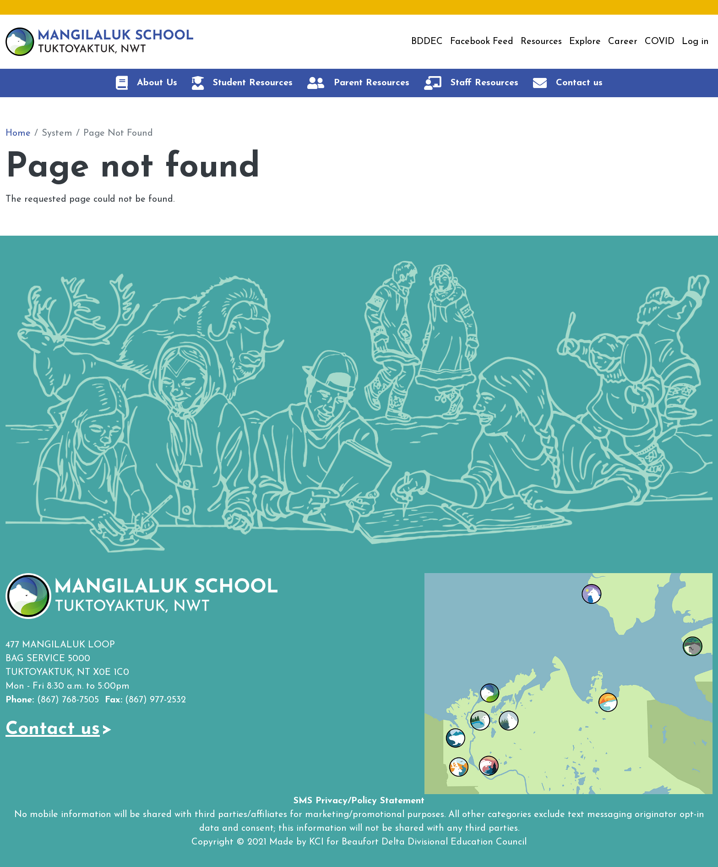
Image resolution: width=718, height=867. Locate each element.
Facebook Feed (481, 41)
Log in (695, 41)
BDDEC (427, 41)
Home (18, 133)
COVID (659, 41)
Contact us (52, 729)
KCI (316, 842)
